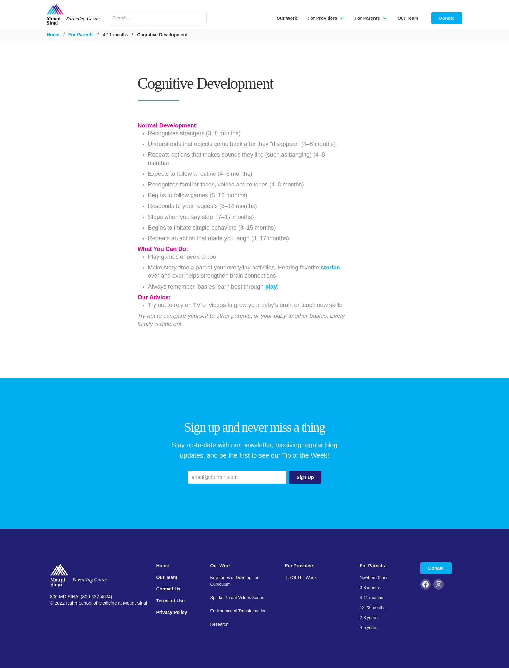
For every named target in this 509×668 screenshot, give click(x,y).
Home (53, 34)
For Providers (300, 565)
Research (219, 624)
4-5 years (368, 627)
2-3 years (368, 617)
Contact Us (168, 588)
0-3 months (370, 587)
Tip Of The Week (301, 577)
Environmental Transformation (238, 610)
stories (330, 267)
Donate (446, 18)
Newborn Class (374, 577)
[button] (325, 18)
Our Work (287, 18)
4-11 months (371, 597)
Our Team (407, 18)
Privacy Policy (171, 612)
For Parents (81, 34)
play (271, 286)
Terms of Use (170, 600)
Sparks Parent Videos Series (237, 597)
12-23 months (373, 607)
